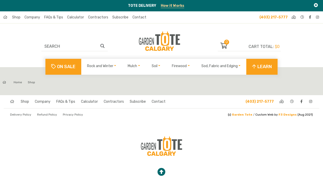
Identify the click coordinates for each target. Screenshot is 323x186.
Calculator (75, 17)
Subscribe (120, 17)
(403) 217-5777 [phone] (273, 17)
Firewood (179, 66)
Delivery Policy (20, 114)
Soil (154, 66)
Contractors (98, 17)
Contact (139, 17)
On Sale (63, 66)
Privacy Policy (73, 114)
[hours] (303, 17)
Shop (16, 17)
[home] (5, 17)
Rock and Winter (100, 66)
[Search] (72, 46)
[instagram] (318, 17)
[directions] (294, 17)
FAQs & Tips (53, 17)
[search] (102, 46)
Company (32, 17)
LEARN (262, 66)
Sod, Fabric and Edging (219, 66)
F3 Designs (288, 114)
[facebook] (310, 17)
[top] (161, 172)
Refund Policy (47, 114)
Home (12, 82)
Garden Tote (242, 114)
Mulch (132, 66)
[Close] (316, 5)
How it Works (172, 6)
